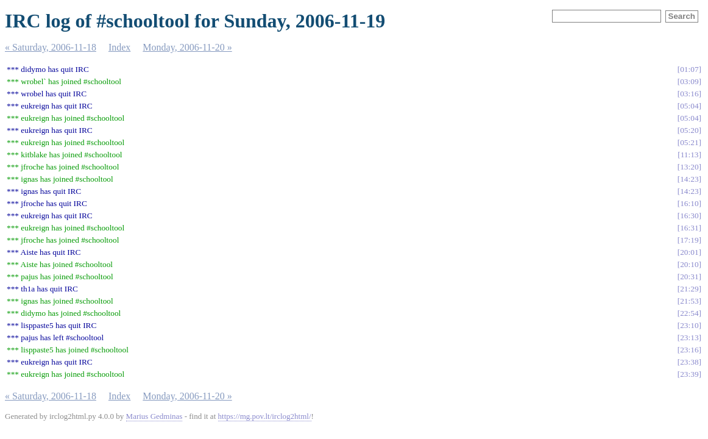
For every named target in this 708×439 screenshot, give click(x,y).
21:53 (689, 300)
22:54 (689, 313)
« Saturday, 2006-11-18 (50, 47)
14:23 (689, 179)
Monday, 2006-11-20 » (187, 47)
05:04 (689, 105)
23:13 (689, 337)
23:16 (689, 349)
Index (119, 47)
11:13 (690, 154)
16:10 (689, 203)
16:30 (689, 215)
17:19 (689, 239)
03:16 (689, 93)
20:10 (689, 264)
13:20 (689, 166)
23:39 (689, 374)
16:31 (689, 227)
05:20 (689, 130)
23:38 (689, 361)
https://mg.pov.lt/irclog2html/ (264, 416)
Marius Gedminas (154, 416)
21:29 (689, 288)
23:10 (689, 325)
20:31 (689, 276)
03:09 (689, 81)
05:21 (689, 142)
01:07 (689, 69)
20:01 (689, 252)
